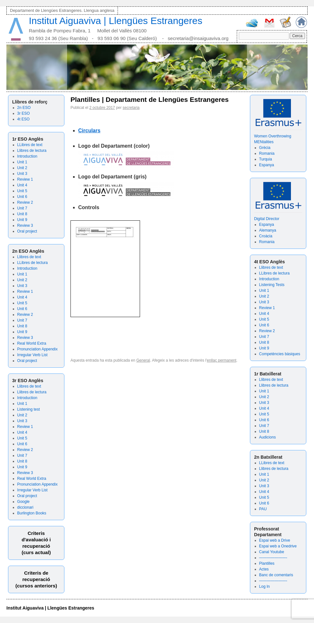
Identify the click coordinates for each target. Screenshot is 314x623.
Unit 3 (22, 173)
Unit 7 (22, 208)
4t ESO (23, 119)
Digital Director (266, 219)
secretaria (131, 107)
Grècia (264, 147)
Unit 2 (22, 168)
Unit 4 (22, 185)
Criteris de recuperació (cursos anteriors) (36, 579)
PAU (263, 509)
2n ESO (24, 107)
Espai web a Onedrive (278, 546)
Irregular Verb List (32, 355)
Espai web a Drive (274, 540)
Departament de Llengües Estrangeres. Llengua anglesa (62, 10)
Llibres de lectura (31, 150)
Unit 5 (22, 191)
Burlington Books (31, 513)
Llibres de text (29, 257)
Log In (264, 586)
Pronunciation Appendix (37, 349)
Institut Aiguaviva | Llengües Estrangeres (115, 20)
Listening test (28, 409)
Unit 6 (22, 196)
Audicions (267, 437)
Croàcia (265, 236)
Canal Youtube (271, 552)
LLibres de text (30, 145)
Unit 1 (22, 162)
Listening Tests (272, 285)
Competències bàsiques (279, 354)
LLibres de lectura (32, 262)
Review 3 (25, 225)
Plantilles (267, 563)
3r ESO (23, 113)
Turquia (265, 159)
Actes (264, 569)
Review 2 (25, 202)
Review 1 (25, 179)
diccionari (25, 507)
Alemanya (267, 230)
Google (23, 501)
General (143, 360)
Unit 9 (22, 219)
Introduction (27, 156)
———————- (273, 557)
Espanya (266, 165)
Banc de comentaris (276, 575)
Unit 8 (22, 214)
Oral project (27, 231)
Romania (267, 153)
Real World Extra (31, 343)
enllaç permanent (221, 360)
